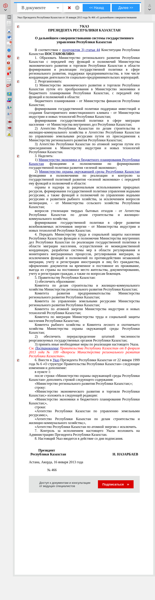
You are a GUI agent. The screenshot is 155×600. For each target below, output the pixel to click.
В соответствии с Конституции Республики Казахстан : (84, 52)
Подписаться (115, 484)
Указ (56, 360)
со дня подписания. (79, 438)
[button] (5, 7)
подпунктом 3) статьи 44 (81, 50)
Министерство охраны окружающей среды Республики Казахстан (89, 171)
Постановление (47, 348)
